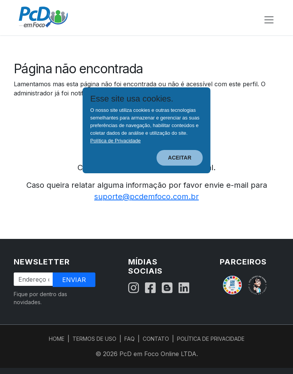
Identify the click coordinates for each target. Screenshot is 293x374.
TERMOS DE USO (94, 338)
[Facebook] (150, 288)
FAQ (129, 338)
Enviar (74, 280)
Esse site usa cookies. (132, 99)
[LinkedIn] (184, 288)
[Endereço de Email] (34, 279)
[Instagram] (133, 288)
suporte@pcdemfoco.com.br (146, 196)
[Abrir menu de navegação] (269, 20)
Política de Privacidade (115, 140)
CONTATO (156, 338)
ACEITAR (179, 158)
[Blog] (167, 288)
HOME (56, 338)
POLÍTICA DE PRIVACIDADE (211, 338)
